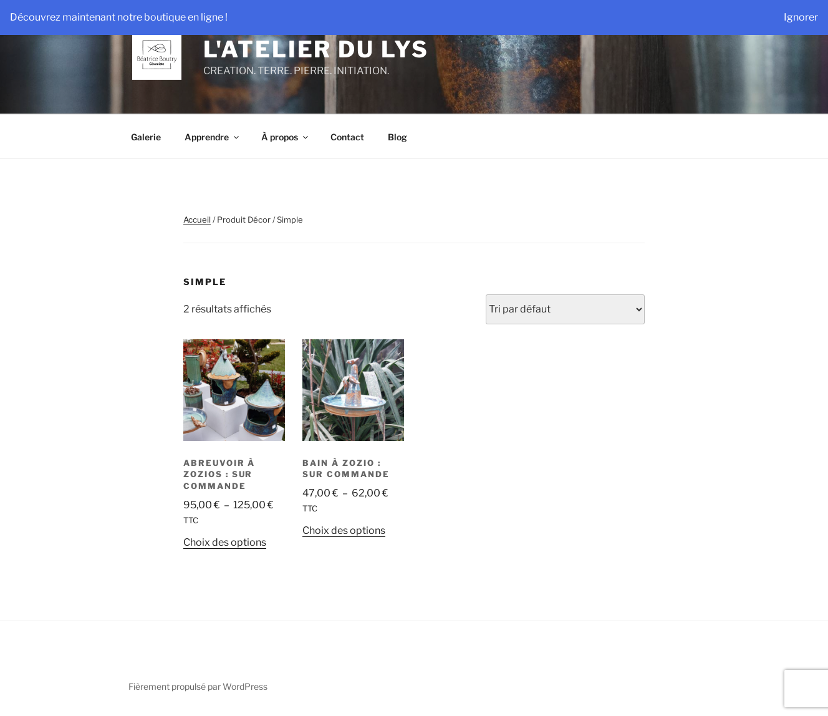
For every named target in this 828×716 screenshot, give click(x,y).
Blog (397, 137)
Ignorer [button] (801, 17)
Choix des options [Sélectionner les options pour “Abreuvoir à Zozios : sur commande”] (224, 542)
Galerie (146, 137)
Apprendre (213, 137)
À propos (285, 137)
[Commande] (565, 309)
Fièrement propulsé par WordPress (197, 686)
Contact (347, 137)
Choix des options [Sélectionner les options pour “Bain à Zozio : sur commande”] (343, 530)
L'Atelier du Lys (315, 49)
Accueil (197, 220)
